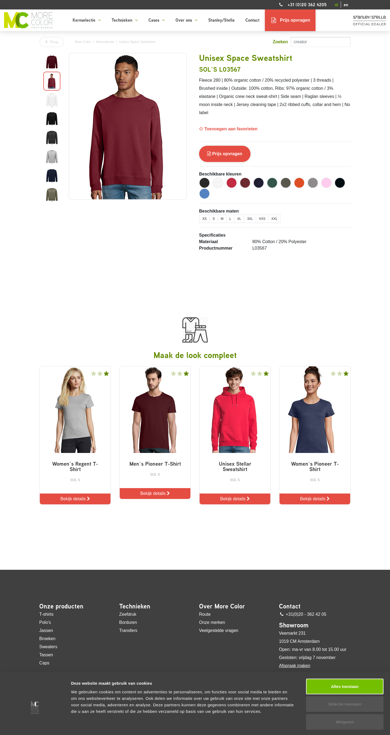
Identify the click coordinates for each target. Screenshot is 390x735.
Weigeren (345, 697)
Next (64, 128)
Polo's (45, 622)
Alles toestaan (345, 662)
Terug (51, 42)
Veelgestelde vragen (218, 630)
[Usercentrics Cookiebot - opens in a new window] (35, 724)
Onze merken (212, 622)
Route (205, 614)
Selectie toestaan (345, 679)
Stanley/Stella (221, 20)
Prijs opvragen (224, 153)
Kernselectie (87, 20)
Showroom (293, 625)
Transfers (128, 630)
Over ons (186, 20)
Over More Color (222, 606)
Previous (39, 128)
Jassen (46, 630)
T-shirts (46, 614)
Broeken (47, 638)
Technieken (125, 20)
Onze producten (61, 606)
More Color (83, 42)
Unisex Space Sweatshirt (137, 42)
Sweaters (48, 646)
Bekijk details (75, 498)
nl (336, 5)
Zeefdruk (127, 614)
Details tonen (293, 724)
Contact (252, 20)
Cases (156, 20)
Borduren (128, 622)
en (346, 5)
